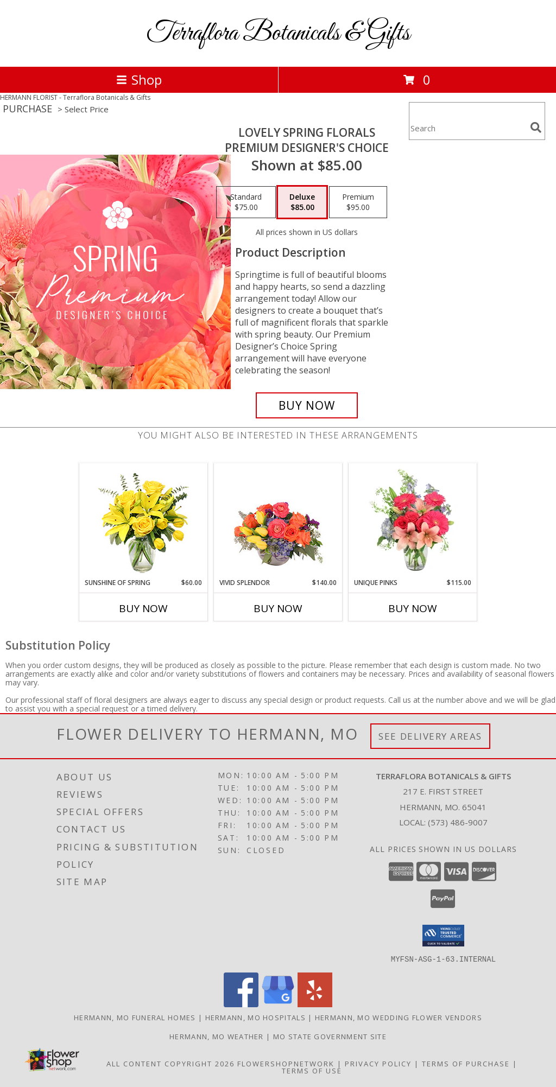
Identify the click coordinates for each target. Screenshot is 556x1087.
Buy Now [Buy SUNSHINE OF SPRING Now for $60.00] (143, 608)
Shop (139, 79)
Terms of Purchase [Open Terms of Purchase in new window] (466, 1063)
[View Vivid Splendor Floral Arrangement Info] (278, 520)
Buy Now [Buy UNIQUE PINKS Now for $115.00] (412, 608)
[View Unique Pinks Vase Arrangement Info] (413, 520)
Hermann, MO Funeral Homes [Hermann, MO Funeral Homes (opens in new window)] (135, 1017)
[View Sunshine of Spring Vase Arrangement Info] (143, 521)
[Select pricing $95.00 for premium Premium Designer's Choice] (358, 202)
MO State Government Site (330, 1036)
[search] (536, 128)
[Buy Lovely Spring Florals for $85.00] (307, 405)
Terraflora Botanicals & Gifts (278, 33)
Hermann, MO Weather (216, 1036)
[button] (443, 935)
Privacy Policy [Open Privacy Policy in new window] (378, 1063)
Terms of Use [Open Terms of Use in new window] (312, 1070)
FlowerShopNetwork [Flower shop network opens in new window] (285, 1063)
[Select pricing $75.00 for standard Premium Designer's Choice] (246, 202)
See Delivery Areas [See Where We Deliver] (430, 736)
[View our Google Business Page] (278, 1004)
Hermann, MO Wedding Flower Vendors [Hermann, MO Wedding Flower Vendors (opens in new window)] (398, 1017)
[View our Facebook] (241, 1004)
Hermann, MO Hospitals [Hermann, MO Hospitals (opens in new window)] (255, 1017)
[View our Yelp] (315, 1004)
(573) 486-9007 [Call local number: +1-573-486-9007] (458, 822)
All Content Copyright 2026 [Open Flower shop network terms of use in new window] (170, 1063)
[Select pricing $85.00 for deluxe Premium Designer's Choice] (302, 202)
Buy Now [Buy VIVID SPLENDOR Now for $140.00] (278, 608)
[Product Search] (467, 127)
